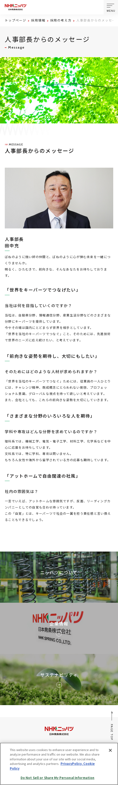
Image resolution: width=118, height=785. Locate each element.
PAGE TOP (112, 725)
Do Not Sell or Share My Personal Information (58, 777)
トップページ (15, 20)
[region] (59, 764)
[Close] (110, 750)
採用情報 (38, 20)
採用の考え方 (61, 20)
